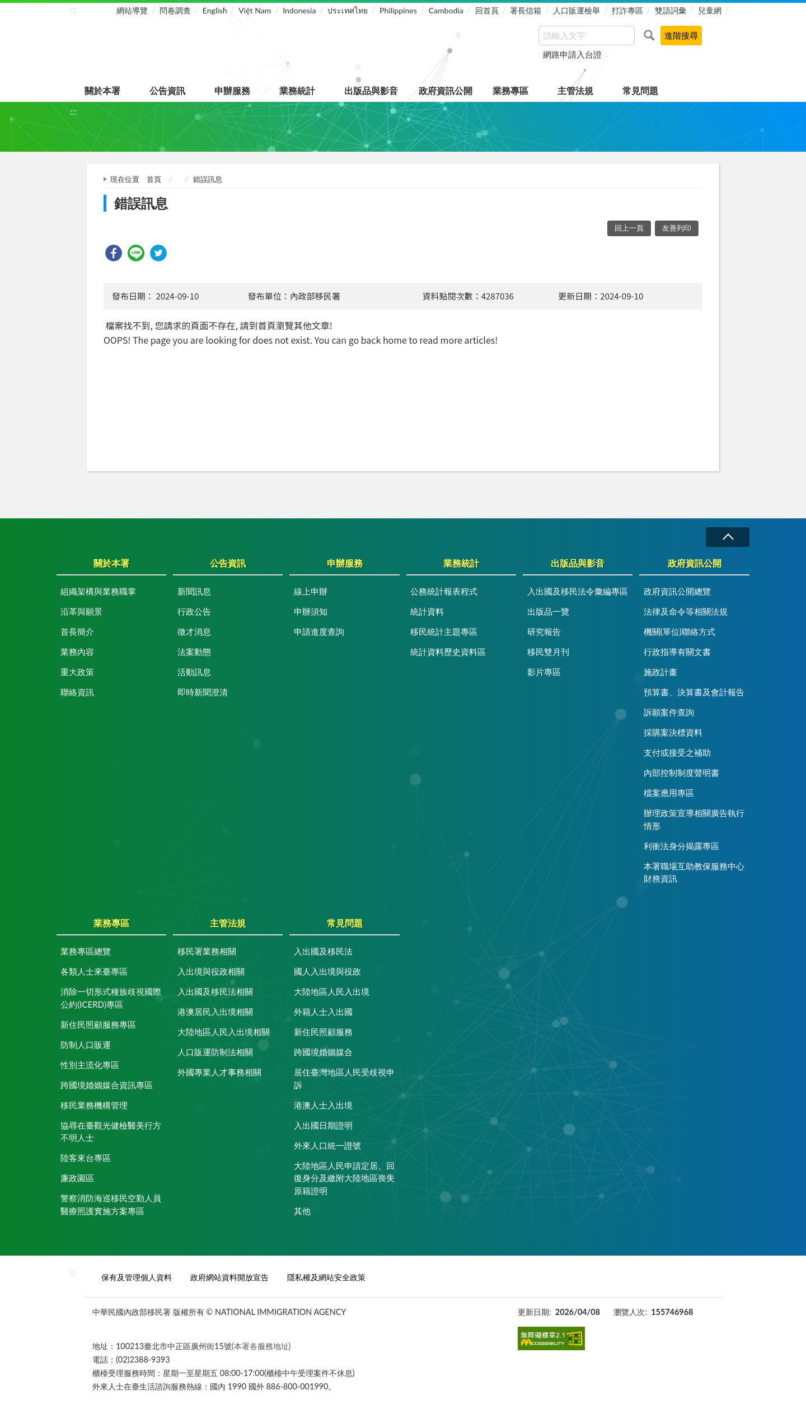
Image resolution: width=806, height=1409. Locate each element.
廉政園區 (77, 1178)
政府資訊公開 (445, 90)
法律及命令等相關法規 (686, 611)
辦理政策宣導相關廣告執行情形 (694, 819)
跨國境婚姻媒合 (323, 1052)
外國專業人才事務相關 (219, 1072)
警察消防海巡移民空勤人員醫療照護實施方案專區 (110, 1204)
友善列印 (676, 227)
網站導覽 (132, 10)
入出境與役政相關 (211, 971)
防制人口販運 (85, 1045)
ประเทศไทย (347, 10)
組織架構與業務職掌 (98, 591)
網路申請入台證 (572, 54)
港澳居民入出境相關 (215, 1012)
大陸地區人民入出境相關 (223, 1032)
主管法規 (575, 90)
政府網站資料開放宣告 (229, 1277)
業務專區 (510, 90)
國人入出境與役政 (327, 971)
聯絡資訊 (77, 692)
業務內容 (77, 652)
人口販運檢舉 (576, 10)
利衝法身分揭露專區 (681, 846)
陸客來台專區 (85, 1158)
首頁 (154, 179)
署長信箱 (525, 10)
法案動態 (194, 652)
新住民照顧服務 (323, 1032)
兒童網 (709, 10)
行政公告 (194, 611)
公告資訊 (167, 90)
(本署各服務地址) (261, 1346)
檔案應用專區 (669, 793)
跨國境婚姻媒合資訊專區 (106, 1085)
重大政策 (77, 672)
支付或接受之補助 (677, 752)
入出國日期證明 (323, 1125)
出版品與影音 (371, 90)
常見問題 (640, 90)
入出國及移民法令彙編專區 (577, 591)
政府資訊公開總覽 (677, 591)
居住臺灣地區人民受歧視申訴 (344, 1078)
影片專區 (544, 672)
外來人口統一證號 (327, 1145)
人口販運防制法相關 (215, 1052)
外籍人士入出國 (323, 1012)
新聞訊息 (194, 591)
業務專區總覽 (85, 951)
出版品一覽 (548, 611)
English (215, 10)
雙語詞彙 (670, 10)
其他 (302, 1211)
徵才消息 (194, 631)
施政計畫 (660, 672)
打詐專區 (627, 10)
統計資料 (427, 611)
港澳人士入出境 (323, 1105)
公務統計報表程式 (443, 591)
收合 (727, 537)
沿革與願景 (81, 611)
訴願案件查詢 (669, 712)
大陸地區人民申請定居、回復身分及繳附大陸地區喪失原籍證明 (344, 1178)
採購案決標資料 (673, 732)
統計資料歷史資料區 (448, 652)
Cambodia (446, 10)
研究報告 (544, 631)
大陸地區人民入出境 (331, 991)
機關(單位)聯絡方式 (679, 631)
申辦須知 (310, 611)
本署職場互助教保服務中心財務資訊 (694, 872)
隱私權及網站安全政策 (326, 1277)
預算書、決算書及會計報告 (694, 692)
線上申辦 (310, 591)
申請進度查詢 (319, 631)
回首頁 (487, 10)
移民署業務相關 (206, 951)
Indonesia (299, 10)
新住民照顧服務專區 (98, 1024)
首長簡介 (77, 631)
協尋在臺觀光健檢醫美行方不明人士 (110, 1131)
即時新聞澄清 (202, 692)
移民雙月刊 (548, 652)
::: (73, 9)
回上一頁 (629, 227)
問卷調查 (175, 10)
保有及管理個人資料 (136, 1277)
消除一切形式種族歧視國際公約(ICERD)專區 (110, 997)
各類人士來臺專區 (94, 971)
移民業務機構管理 (94, 1105)
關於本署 (102, 90)
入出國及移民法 (323, 951)
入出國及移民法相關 (215, 991)
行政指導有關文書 (677, 652)
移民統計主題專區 (443, 631)
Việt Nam (254, 10)
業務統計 (297, 90)
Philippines (398, 10)
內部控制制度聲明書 (681, 772)
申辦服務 (232, 90)
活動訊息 (194, 672)
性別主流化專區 (89, 1065)
